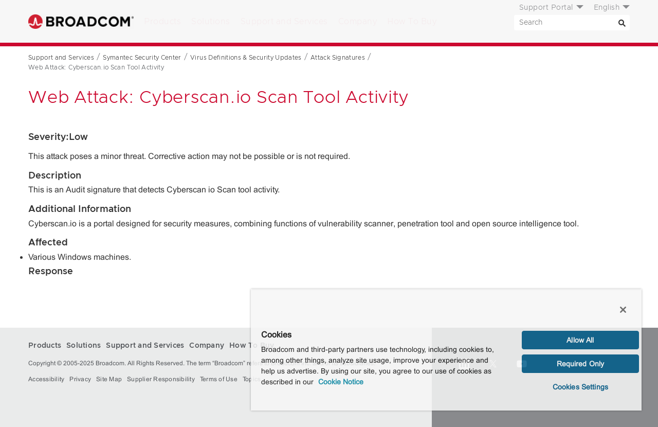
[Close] (623, 309)
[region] (446, 350)
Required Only (581, 364)
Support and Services (284, 21)
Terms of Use (218, 379)
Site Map (109, 379)
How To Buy (411, 21)
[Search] (622, 22)
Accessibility (46, 379)
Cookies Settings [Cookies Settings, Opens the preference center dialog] (580, 387)
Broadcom (81, 21)
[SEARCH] (572, 22)
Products (162, 21)
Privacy (80, 379)
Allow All (580, 340)
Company (357, 21)
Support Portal (546, 7)
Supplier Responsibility (161, 379)
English (607, 7)
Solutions (210, 21)
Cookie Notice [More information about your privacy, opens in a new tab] (340, 382)
